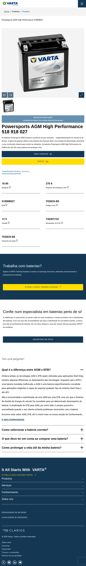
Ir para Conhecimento (13, 419)
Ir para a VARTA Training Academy (41, 287)
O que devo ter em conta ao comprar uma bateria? (35, 438)
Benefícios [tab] (26, 171)
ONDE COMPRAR (43, 154)
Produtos (7, 478)
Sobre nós (7, 499)
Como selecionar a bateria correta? (25, 429)
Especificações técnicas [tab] (11, 171)
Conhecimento (10, 492)
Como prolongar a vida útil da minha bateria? (31, 447)
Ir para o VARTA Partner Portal (17, 475)
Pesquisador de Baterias (14, 512)
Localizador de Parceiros (14, 517)
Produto (26, 11)
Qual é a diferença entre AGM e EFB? (26, 369)
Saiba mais (6, 542)
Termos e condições (10, 552)
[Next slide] (10, 95)
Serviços (6, 485)
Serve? (43, 161)
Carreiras (6, 546)
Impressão (6, 549)
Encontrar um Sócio (43, 339)
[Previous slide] (4, 95)
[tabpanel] (43, 212)
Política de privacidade (12, 556)
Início (6, 11)
